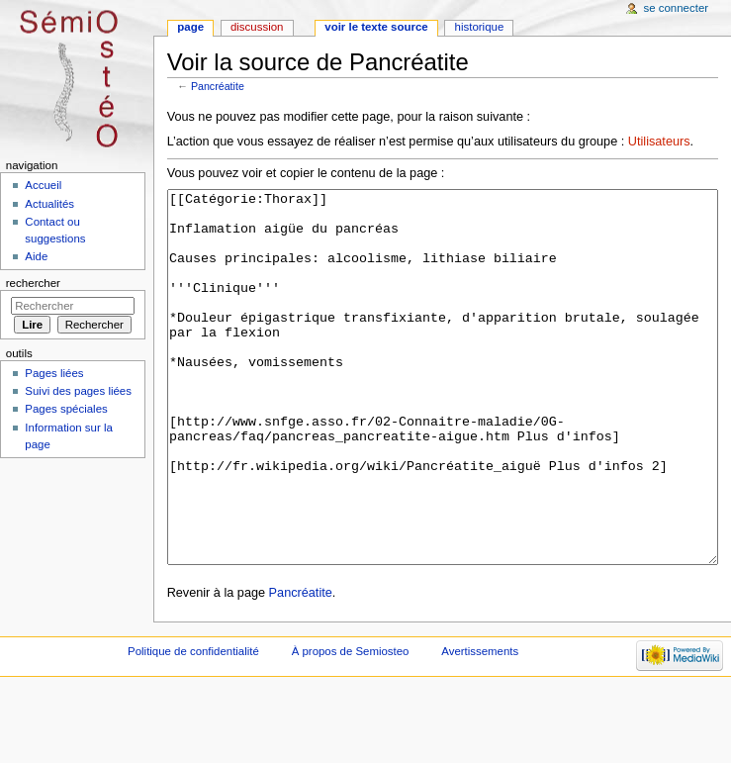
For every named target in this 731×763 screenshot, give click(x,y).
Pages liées (54, 373)
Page (190, 27)
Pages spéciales (66, 409)
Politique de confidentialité (193, 725)
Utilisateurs (659, 141)
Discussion (256, 27)
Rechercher (33, 283)
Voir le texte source (375, 27)
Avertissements (479, 725)
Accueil (43, 185)
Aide (36, 256)
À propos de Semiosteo (351, 725)
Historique (479, 27)
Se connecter (676, 8)
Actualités (49, 204)
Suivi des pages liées (78, 391)
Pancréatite (217, 86)
